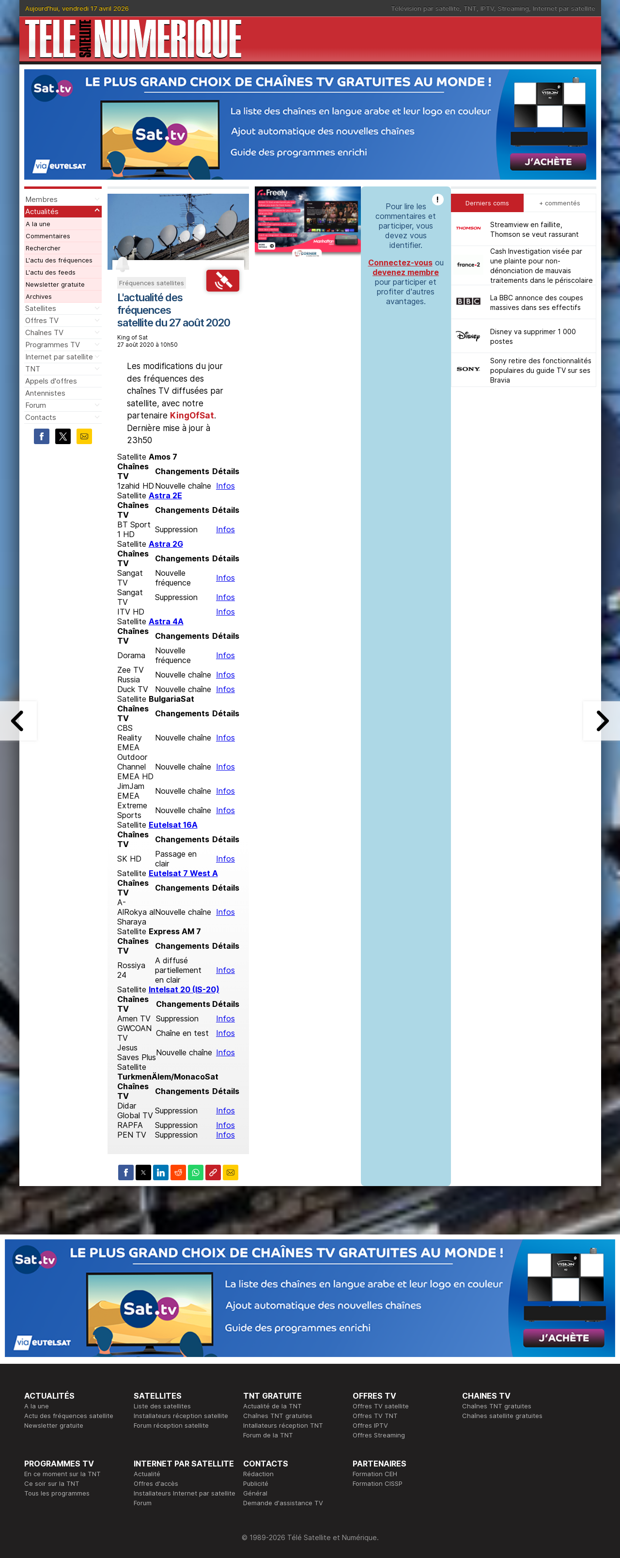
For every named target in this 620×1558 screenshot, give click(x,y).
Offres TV (42, 320)
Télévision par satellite (425, 8)
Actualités (42, 211)
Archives (39, 296)
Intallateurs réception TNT (283, 1425)
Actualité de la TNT (272, 1406)
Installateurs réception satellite (181, 1415)
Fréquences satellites (151, 283)
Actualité (147, 1474)
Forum (35, 405)
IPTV (487, 8)
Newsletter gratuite (55, 284)
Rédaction (258, 1474)
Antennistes (45, 393)
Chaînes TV (44, 332)
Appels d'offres (51, 381)
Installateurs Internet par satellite (184, 1493)
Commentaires (48, 236)
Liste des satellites (162, 1406)
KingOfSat (192, 415)
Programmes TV (52, 344)
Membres (41, 199)
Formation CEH (375, 1474)
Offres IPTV (370, 1425)
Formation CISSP (378, 1483)
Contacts (40, 417)
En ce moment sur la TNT (62, 1474)
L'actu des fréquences (59, 260)
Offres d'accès (156, 1483)
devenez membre (405, 272)
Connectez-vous (400, 262)
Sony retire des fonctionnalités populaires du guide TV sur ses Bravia (540, 370)
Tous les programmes (57, 1493)
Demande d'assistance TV (283, 1503)
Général (255, 1493)
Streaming (513, 8)
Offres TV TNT (375, 1415)
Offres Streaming (379, 1435)
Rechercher (43, 248)
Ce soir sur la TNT (51, 1483)
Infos (225, 486)
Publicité (255, 1483)
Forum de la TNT (268, 1435)
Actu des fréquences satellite (68, 1415)
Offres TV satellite (381, 1406)
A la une (38, 224)
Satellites (40, 308)
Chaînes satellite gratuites (502, 1415)
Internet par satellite (564, 8)
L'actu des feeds (51, 272)
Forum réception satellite (171, 1425)
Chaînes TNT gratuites (277, 1415)
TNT (470, 8)
